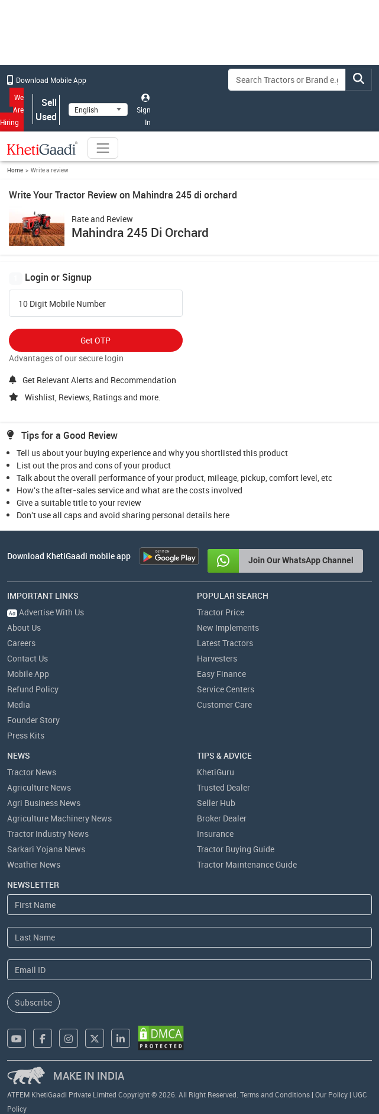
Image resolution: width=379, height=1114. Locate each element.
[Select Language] (98, 109)
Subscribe (33, 1002)
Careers (21, 643)
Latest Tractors (225, 643)
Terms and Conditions (275, 1094)
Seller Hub (216, 802)
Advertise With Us (45, 612)
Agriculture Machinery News (59, 818)
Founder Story (33, 719)
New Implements (228, 627)
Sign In (144, 110)
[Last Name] (189, 937)
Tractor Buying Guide (235, 849)
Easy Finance (221, 673)
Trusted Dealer (223, 787)
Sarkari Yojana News (46, 849)
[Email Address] (189, 969)
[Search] (287, 80)
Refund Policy (33, 689)
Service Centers (225, 689)
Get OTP (95, 340)
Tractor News (31, 772)
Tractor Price (220, 612)
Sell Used (46, 109)
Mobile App (28, 673)
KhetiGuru (215, 772)
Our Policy (331, 1094)
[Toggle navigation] (103, 148)
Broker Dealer (222, 818)
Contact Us (27, 658)
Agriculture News (39, 787)
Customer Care (224, 704)
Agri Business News (43, 802)
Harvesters (217, 658)
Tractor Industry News (48, 833)
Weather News (33, 864)
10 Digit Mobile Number (62, 304)
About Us (24, 627)
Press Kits (25, 735)
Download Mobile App (46, 80)
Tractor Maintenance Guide (247, 864)
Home (15, 170)
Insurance (215, 833)
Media (18, 704)
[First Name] (189, 904)
